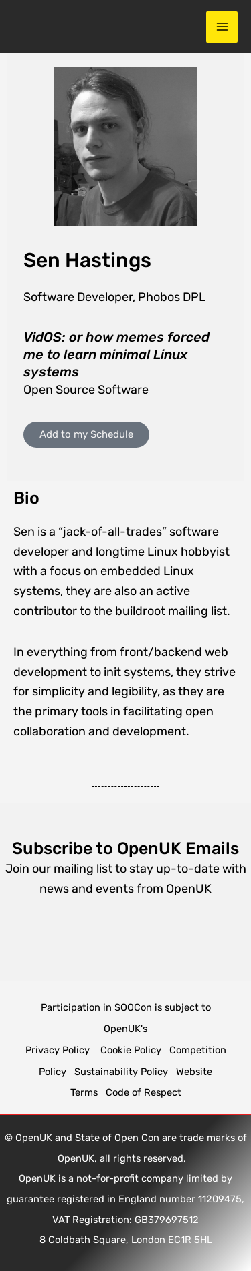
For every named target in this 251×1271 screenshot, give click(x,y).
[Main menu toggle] (222, 27)
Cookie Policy (130, 1050)
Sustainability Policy (121, 1072)
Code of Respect (143, 1092)
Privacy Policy (58, 1050)
